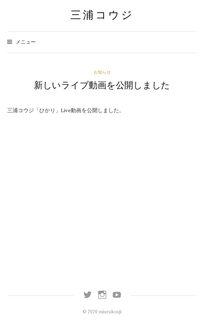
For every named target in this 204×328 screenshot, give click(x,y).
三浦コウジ (102, 15)
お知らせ (102, 72)
